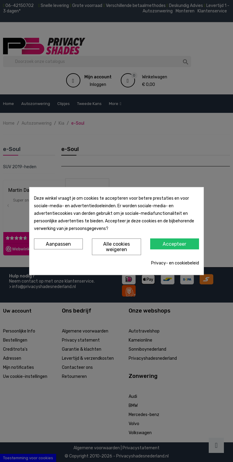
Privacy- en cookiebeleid (175, 263)
